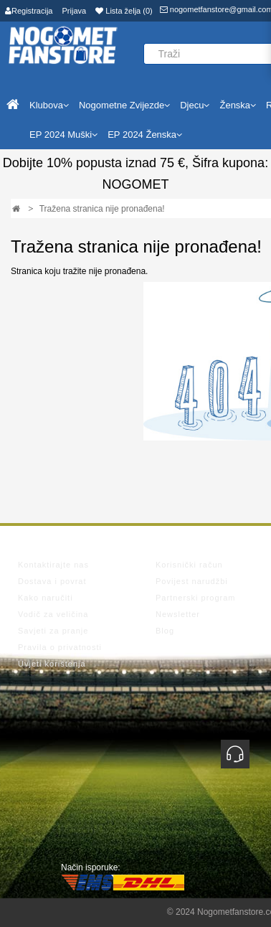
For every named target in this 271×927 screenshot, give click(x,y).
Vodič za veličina (53, 614)
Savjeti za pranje (53, 630)
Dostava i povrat (52, 581)
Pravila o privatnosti (60, 647)
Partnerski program (196, 597)
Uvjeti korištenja (52, 663)
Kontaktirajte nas (53, 564)
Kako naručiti (45, 597)
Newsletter (178, 614)
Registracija (28, 10)
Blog (165, 630)
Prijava (74, 10)
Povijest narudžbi (192, 581)
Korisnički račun (189, 564)
